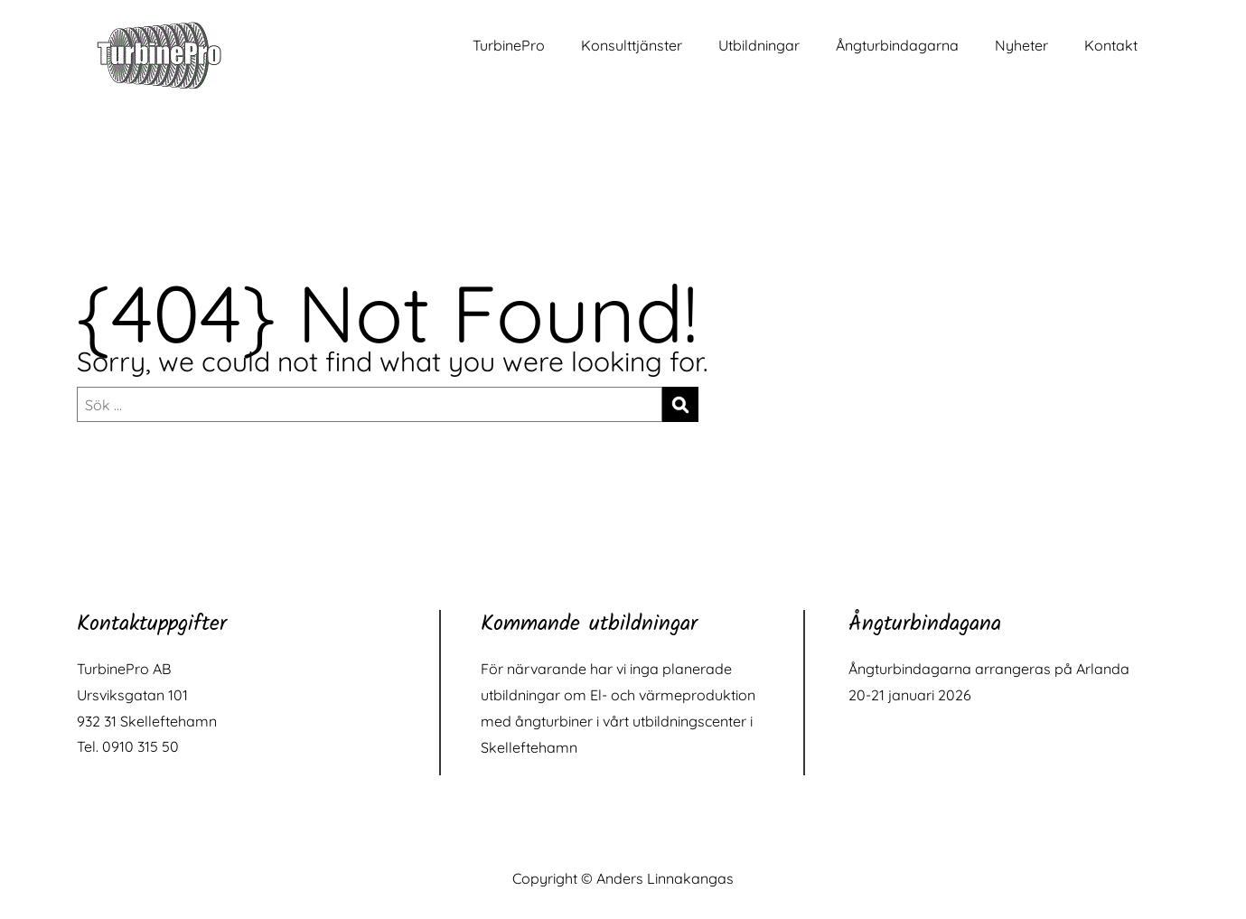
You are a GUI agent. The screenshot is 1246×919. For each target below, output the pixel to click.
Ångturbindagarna (897, 45)
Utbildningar (759, 45)
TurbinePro (509, 45)
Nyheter (1021, 45)
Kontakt (1111, 45)
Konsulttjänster (631, 45)
